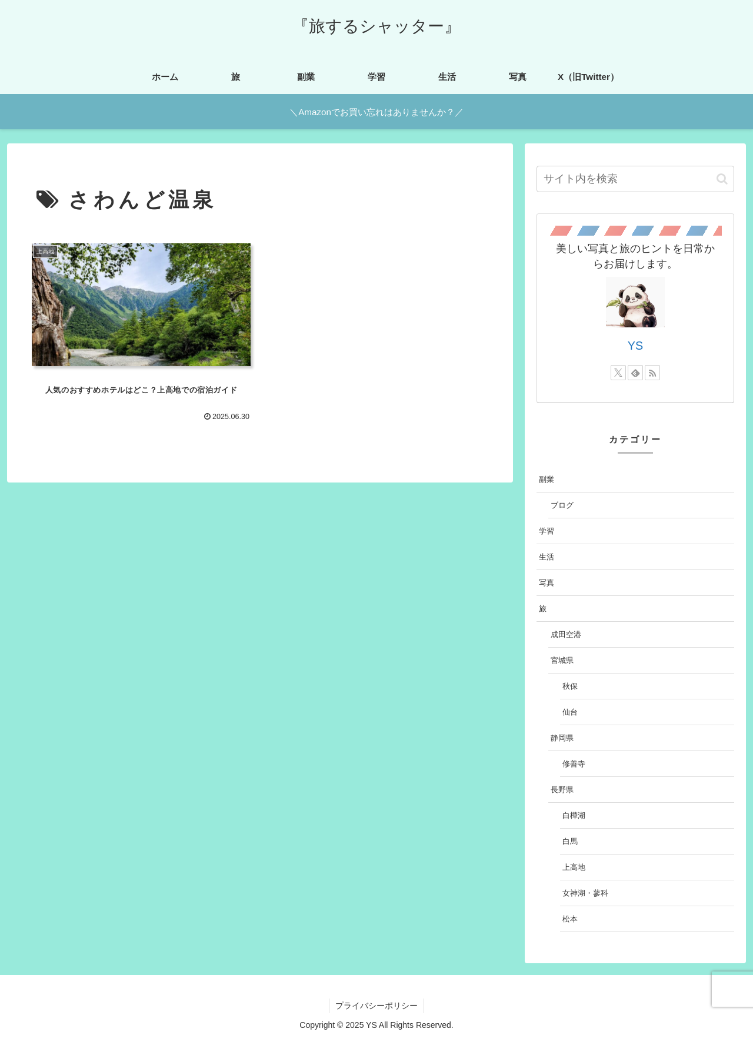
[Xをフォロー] (618, 372)
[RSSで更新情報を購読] (652, 372)
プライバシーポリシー (376, 1005)
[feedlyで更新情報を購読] (635, 372)
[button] (722, 179)
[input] (635, 179)
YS (635, 345)
